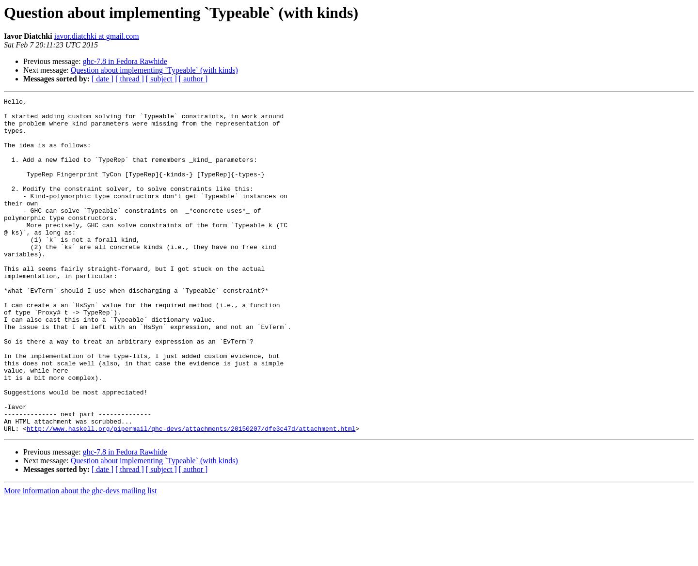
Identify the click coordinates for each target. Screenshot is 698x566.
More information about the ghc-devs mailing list (80, 557)
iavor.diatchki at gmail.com (96, 36)
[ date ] (102, 79)
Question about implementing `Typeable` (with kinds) (154, 70)
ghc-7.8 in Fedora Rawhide (125, 61)
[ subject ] (161, 79)
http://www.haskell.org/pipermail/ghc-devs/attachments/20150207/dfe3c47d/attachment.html (191, 495)
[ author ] (193, 79)
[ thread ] (129, 79)
